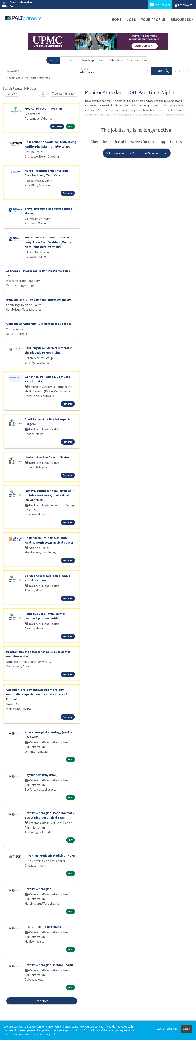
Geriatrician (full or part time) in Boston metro (38, 299)
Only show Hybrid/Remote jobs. (30, 77)
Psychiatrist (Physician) (41, 775)
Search (53, 60)
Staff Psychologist (38, 889)
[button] (181, 71)
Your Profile (153, 19)
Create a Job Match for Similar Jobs (136, 153)
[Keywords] (41, 71)
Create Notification (64, 93)
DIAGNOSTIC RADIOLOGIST (43, 927)
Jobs (131, 19)
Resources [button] (181, 19)
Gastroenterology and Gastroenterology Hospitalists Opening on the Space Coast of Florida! (36, 694)
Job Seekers (160, 4)
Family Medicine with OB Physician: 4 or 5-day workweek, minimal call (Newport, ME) (49, 495)
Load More (41, 1001)
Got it (186, 1028)
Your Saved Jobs (137, 60)
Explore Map (86, 60)
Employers (183, 4)
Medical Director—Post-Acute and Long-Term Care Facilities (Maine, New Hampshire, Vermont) (48, 241)
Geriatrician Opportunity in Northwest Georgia (38, 324)
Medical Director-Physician (43, 108)
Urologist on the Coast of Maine (47, 457)
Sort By (10, 93)
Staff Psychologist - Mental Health (49, 965)
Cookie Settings (167, 1028)
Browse (67, 60)
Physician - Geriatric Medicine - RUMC (50, 855)
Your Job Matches (110, 60)
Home (117, 19)
